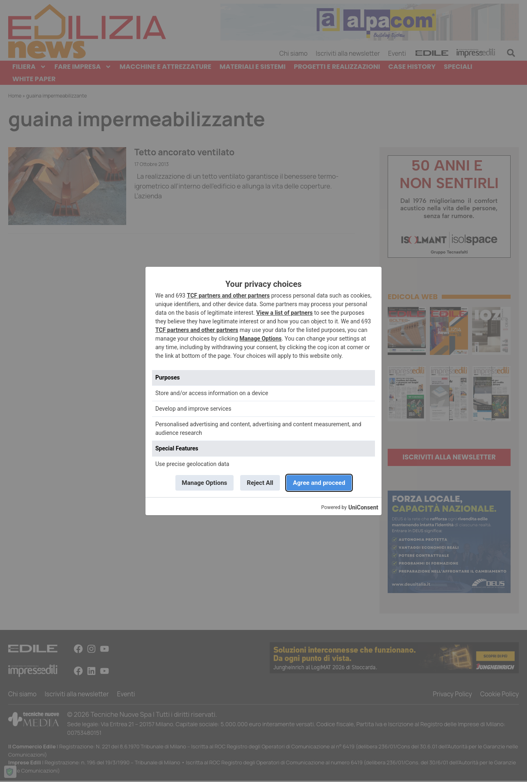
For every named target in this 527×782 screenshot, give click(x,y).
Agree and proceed (321, 482)
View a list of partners (284, 312)
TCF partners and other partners (228, 295)
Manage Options (260, 338)
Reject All (260, 482)
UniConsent (363, 508)
